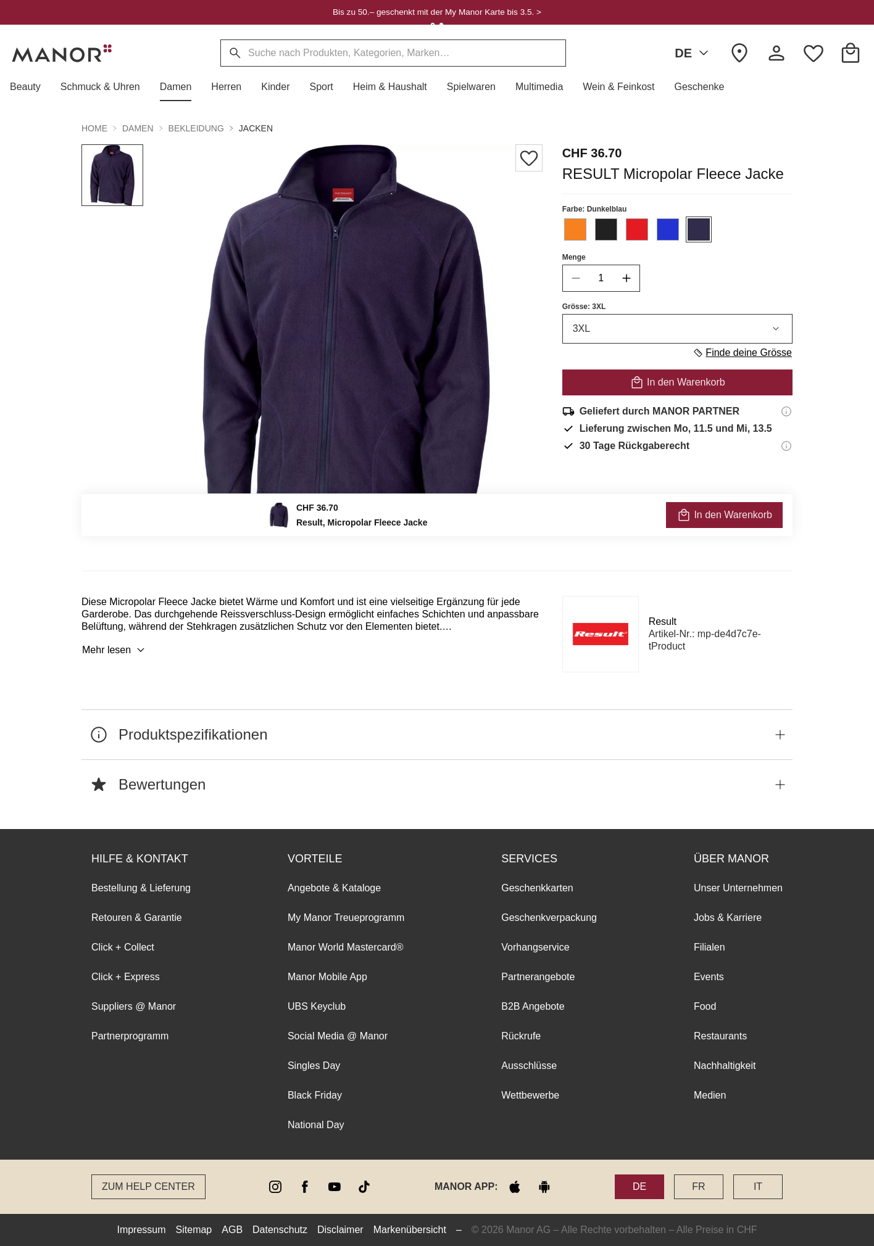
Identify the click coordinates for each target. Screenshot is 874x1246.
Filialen (709, 947)
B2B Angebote (532, 1006)
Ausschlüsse (529, 1065)
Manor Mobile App (327, 977)
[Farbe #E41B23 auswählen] (637, 229)
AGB (232, 1229)
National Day (316, 1125)
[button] (30, 87)
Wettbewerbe (530, 1095)
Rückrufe (521, 1036)
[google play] (544, 1186)
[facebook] (305, 1186)
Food (705, 1006)
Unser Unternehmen (738, 888)
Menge (574, 257)
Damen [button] (138, 128)
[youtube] (334, 1186)
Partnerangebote (538, 977)
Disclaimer (340, 1229)
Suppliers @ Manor (133, 1006)
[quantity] (601, 278)
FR (698, 1186)
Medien (710, 1095)
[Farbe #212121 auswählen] (606, 229)
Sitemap (194, 1229)
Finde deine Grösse (742, 353)
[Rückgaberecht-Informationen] (786, 446)
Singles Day (314, 1065)
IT (758, 1186)
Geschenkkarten (537, 888)
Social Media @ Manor (338, 1036)
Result (662, 621)
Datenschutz (279, 1229)
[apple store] (514, 1186)
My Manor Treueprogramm (346, 917)
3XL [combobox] (677, 329)
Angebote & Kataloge (334, 888)
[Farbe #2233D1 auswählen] (668, 229)
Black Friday (315, 1095)
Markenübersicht (409, 1229)
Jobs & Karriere (728, 917)
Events (709, 977)
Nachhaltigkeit (725, 1065)
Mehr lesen (115, 650)
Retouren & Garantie (136, 917)
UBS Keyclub (317, 1006)
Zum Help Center (148, 1186)
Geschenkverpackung (549, 917)
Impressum (141, 1229)
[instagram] (275, 1186)
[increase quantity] (626, 278)
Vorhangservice (535, 947)
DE (694, 53)
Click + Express (125, 977)
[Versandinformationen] (786, 411)
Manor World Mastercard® (346, 947)
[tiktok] (364, 1186)
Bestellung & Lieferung (141, 888)
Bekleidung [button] (196, 128)
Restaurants (720, 1036)
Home (94, 128)
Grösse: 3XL (584, 306)
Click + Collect (122, 947)
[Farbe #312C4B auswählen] (699, 229)
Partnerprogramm (130, 1036)
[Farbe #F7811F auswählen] (575, 229)
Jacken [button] (256, 128)
